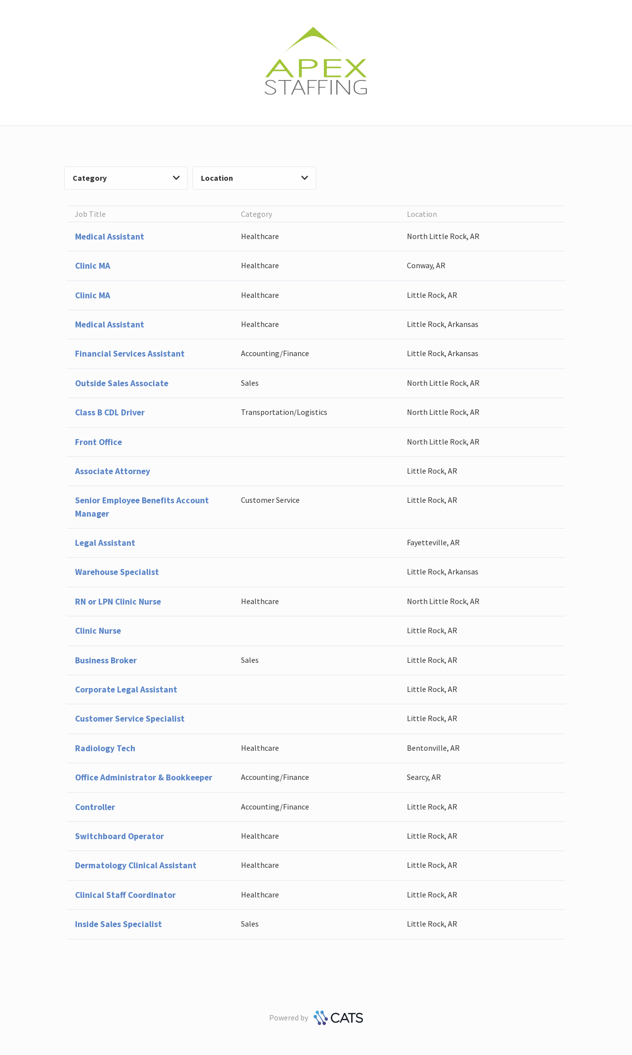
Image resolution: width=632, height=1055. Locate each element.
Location (254, 178)
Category (126, 178)
